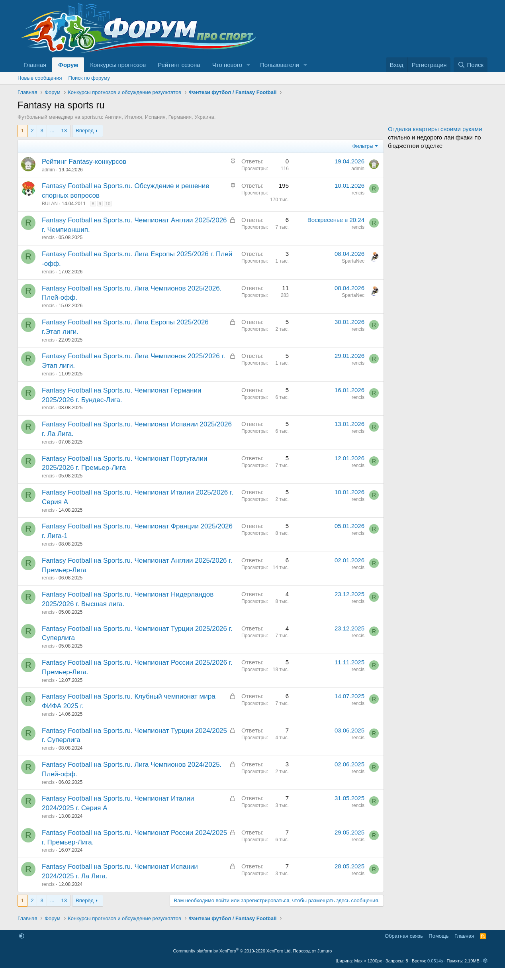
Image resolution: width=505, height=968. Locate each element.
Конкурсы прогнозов (118, 64)
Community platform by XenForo (232, 950)
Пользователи (279, 64)
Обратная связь (404, 936)
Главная (34, 64)
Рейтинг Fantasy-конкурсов (84, 161)
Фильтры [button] (362, 146)
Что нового (227, 64)
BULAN (50, 203)
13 (64, 131)
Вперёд (85, 131)
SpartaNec (353, 261)
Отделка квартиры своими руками (435, 129)
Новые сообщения (40, 78)
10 (108, 203)
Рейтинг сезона (179, 64)
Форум (68, 64)
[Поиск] (470, 64)
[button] (248, 64)
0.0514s (435, 960)
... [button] (52, 131)
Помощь (438, 936)
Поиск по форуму (89, 78)
